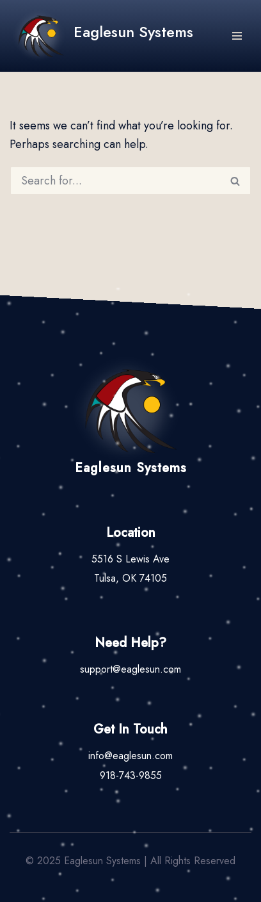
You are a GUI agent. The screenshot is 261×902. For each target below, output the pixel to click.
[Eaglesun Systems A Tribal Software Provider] (101, 36)
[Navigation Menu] (237, 36)
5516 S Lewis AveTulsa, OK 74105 (130, 569)
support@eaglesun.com (130, 669)
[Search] (115, 180)
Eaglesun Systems (131, 468)
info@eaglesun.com (130, 755)
